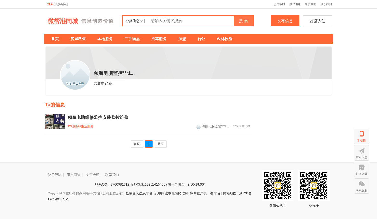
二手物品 (132, 39)
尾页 (161, 144)
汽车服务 (159, 39)
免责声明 (310, 4)
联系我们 (326, 4)
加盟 (182, 39)
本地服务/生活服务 (81, 126)
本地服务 (105, 39)
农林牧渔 (224, 39)
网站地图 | (230, 193)
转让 (201, 39)
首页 (55, 39)
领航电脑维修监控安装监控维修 (98, 117)
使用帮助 (279, 4)
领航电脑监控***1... (212, 126)
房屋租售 (78, 39)
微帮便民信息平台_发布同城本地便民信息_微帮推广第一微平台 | (173, 193)
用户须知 (295, 4)
